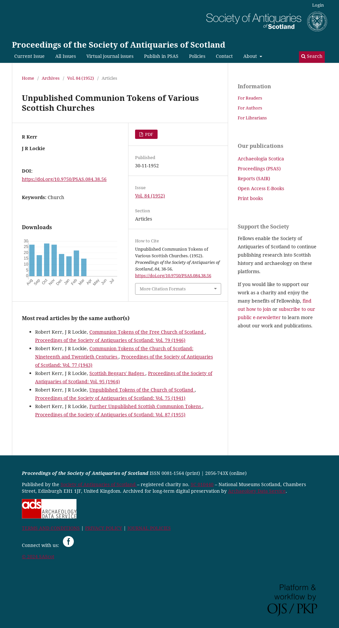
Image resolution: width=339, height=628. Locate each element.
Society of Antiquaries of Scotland (99, 484)
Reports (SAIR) (254, 178)
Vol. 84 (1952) (80, 78)
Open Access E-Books (261, 188)
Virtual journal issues (109, 56)
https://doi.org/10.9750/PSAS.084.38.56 (64, 179)
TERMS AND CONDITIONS (51, 528)
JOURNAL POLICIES (149, 528)
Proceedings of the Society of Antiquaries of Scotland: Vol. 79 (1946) (110, 340)
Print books (250, 198)
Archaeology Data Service (257, 491)
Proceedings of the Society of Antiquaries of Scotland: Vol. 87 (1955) (110, 414)
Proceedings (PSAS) (259, 168)
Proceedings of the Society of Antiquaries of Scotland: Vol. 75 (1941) (110, 398)
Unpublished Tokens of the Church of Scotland (142, 390)
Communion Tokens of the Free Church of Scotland (147, 332)
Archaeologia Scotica (261, 158)
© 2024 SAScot (38, 556)
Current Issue (29, 56)
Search (311, 56)
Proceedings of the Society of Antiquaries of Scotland (118, 44)
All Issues (65, 56)
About (250, 56)
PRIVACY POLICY (103, 528)
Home (28, 78)
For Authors (250, 108)
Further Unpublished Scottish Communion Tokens (145, 406)
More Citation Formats (163, 289)
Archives (51, 78)
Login (318, 5)
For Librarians (252, 118)
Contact (224, 56)
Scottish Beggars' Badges (117, 373)
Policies (197, 56)
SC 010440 (202, 484)
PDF (148, 134)
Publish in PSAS (161, 56)
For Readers (250, 98)
